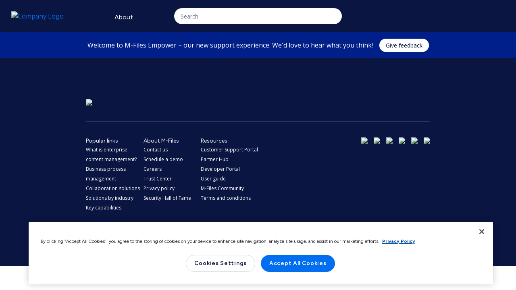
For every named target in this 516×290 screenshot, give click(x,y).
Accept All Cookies (298, 263)
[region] (261, 253)
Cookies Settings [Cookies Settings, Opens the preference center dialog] (220, 263)
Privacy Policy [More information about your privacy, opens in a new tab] (398, 241)
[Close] (482, 231)
